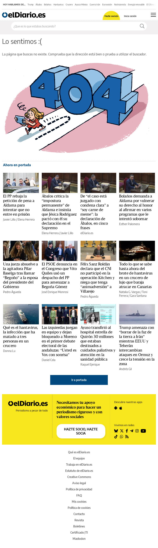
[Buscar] (142, 26)
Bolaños (47, 4)
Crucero (69, 4)
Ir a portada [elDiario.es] (79, 380)
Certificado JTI (79, 532)
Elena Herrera (26, 219)
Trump (31, 4)
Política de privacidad (79, 489)
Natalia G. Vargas (129, 292)
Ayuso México (81, 4)
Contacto (79, 514)
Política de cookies (79, 507)
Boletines (79, 526)
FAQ (79, 495)
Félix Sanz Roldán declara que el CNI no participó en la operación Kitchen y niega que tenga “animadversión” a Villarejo (97, 277)
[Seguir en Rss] (127, 436)
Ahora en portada (17, 165)
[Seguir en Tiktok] (116, 436)
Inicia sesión (130, 16)
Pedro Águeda (12, 292)
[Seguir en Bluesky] (116, 431)
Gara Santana (138, 295)
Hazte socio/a (111, 16)
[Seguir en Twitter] (122, 431)
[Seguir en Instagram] (137, 431)
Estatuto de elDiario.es (79, 470)
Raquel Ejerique (90, 364)
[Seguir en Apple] (120, 408)
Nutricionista (120, 4)
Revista (79, 520)
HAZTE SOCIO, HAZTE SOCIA (81, 431)
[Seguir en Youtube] (143, 431)
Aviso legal (79, 483)
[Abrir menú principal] (153, 15)
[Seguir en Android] (115, 408)
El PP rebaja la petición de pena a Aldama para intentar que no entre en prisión (18, 205)
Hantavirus (58, 4)
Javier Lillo (9, 219)
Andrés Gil (125, 369)
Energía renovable (136, 4)
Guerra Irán (95, 4)
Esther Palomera (129, 224)
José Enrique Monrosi (55, 292)
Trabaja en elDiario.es (79, 464)
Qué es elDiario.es (79, 452)
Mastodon (79, 538)
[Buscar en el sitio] (74, 26)
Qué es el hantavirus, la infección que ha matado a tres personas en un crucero (20, 337)
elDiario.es (86, 233)
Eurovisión (107, 4)
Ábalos (39, 4)
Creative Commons (79, 477)
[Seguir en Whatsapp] (121, 436)
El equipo (79, 458)
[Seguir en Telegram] (131, 431)
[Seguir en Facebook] (127, 431)
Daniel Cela (48, 360)
